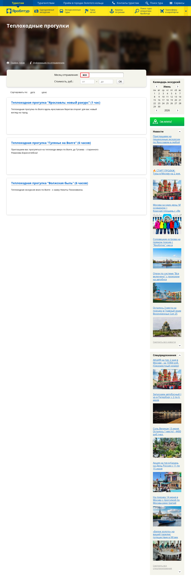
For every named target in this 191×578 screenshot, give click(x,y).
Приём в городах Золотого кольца (83, 3)
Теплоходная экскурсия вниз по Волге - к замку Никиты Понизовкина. (47, 189)
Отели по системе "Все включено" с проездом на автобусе (166, 276)
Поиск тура (156, 3)
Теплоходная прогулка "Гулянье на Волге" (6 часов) (51, 143)
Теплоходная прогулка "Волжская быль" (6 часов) (49, 183)
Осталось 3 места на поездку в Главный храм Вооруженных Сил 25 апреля (167, 312)
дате (32, 92)
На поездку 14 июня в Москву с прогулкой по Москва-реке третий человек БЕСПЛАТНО (166, 502)
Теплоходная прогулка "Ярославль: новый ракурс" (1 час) (55, 103)
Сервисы (179, 3)
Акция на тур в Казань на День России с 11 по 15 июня (166, 465)
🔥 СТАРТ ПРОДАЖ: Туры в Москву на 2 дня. (167, 172)
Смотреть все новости (164, 342)
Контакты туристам (128, 3)
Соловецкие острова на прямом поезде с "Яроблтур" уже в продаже (166, 244)
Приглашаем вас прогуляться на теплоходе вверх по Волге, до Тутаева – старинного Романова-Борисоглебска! (54, 151)
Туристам (18, 3)
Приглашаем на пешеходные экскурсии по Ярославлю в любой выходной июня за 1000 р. (167, 142)
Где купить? (166, 121)
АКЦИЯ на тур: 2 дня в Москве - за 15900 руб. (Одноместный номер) (166, 363)
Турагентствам (45, 3)
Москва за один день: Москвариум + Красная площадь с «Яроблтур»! (167, 209)
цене (44, 92)
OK (120, 81)
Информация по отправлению (48, 62)
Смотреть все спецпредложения (162, 567)
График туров (18, 62)
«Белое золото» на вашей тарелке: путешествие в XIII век (165, 534)
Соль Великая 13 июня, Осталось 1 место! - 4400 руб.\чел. (167, 431)
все (85, 74)
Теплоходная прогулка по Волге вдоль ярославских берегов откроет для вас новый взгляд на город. (54, 111)
